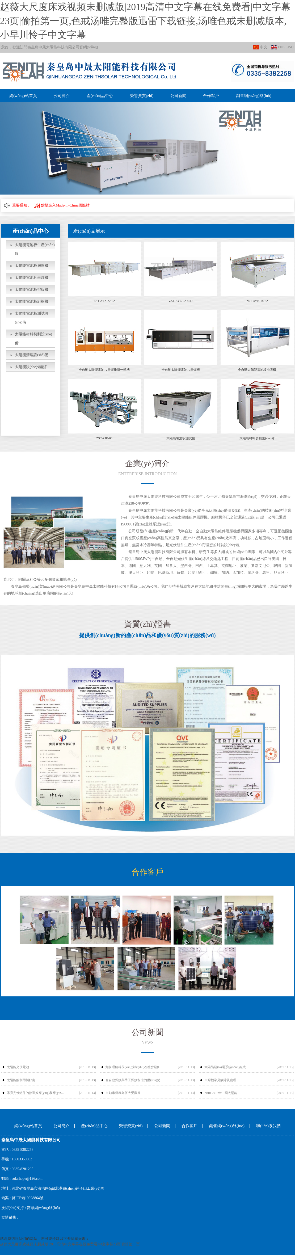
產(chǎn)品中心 (100, 96)
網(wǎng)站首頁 (23, 96)
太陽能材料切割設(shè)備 (33, 338)
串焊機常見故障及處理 (220, 1080)
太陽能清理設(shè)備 (31, 355)
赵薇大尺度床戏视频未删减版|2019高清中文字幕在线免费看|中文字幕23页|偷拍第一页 (70, 1244)
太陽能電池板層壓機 (31, 266)
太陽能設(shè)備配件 (31, 367)
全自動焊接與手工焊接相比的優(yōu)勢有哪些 (134, 1080)
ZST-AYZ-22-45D (180, 301)
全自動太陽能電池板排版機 (257, 370)
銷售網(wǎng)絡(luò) (253, 96)
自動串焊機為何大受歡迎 (123, 1093)
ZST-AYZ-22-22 (104, 301)
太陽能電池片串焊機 (31, 278)
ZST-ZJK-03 (104, 438)
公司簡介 (62, 96)
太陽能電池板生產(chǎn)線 (35, 249)
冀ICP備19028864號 (28, 1198)
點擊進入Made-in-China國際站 (62, 205)
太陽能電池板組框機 (31, 302)
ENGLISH (282, 47)
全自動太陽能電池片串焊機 (181, 370)
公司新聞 (178, 96)
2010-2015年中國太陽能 (220, 1093)
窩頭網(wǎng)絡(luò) (43, 1208)
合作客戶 (211, 96)
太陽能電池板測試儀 (180, 438)
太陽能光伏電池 (18, 1067)
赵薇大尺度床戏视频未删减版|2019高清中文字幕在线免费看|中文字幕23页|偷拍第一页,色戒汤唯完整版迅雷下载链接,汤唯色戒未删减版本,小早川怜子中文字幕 (145, 21)
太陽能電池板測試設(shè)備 (31, 317)
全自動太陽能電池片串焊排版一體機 (104, 370)
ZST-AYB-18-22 (257, 301)
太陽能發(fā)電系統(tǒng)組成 (225, 1067)
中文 (260, 47)
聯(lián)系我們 (268, 1126)
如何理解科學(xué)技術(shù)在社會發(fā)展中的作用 (134, 1067)
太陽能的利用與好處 (21, 1080)
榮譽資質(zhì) (141, 96)
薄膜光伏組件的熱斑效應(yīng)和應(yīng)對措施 (36, 1093)
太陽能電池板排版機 (31, 290)
